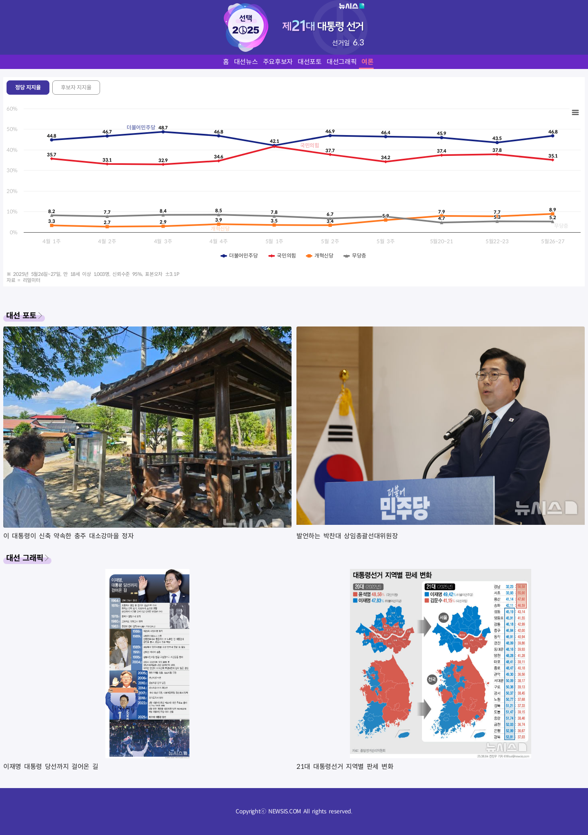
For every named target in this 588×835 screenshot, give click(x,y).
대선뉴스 (246, 62)
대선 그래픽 (24, 558)
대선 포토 (21, 315)
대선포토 (310, 62)
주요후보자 (278, 62)
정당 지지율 (28, 87)
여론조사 (373, 62)
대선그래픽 (342, 62)
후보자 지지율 (76, 87)
